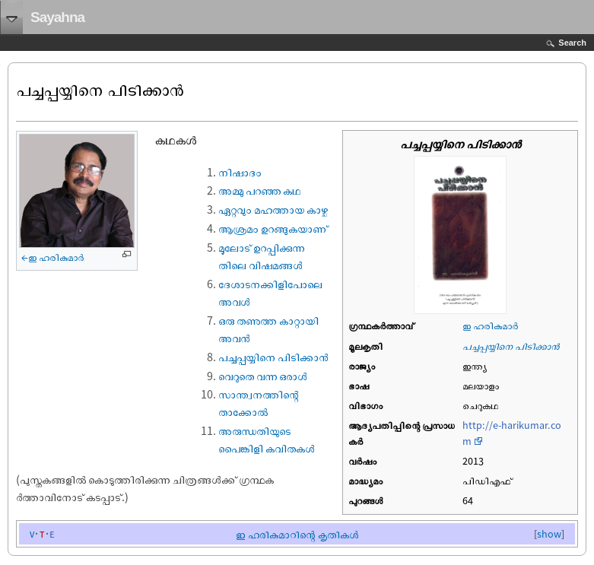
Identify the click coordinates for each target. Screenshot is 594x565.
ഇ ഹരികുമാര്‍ (490, 325)
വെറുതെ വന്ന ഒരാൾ (262, 375)
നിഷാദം (240, 171)
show (549, 534)
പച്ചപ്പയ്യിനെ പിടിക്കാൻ (510, 346)
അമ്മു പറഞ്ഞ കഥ (259, 190)
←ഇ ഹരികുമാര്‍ (52, 257)
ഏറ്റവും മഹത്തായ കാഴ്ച (273, 209)
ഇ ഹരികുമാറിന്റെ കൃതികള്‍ (297, 534)
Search (572, 42)
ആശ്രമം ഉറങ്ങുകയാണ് (273, 228)
